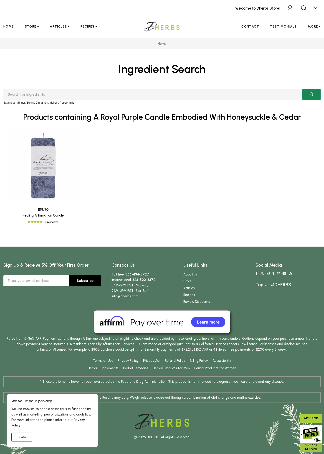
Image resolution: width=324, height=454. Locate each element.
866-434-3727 (137, 274)
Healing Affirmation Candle (43, 215)
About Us (190, 274)
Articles (58, 26)
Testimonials (283, 26)
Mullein (54, 102)
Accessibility (222, 361)
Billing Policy (199, 361)
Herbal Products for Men (171, 368)
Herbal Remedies (135, 368)
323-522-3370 (144, 280)
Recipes (88, 26)
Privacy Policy (128, 361)
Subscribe (85, 280)
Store (30, 26)
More (313, 26)
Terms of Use (103, 361)
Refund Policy (175, 361)
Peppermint (67, 102)
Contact (250, 26)
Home (8, 26)
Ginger (21, 102)
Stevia (30, 102)
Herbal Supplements (103, 368)
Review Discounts (196, 302)
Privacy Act (151, 361)
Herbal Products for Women (215, 368)
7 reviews (51, 222)
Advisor (311, 418)
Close (22, 437)
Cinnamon (41, 102)
